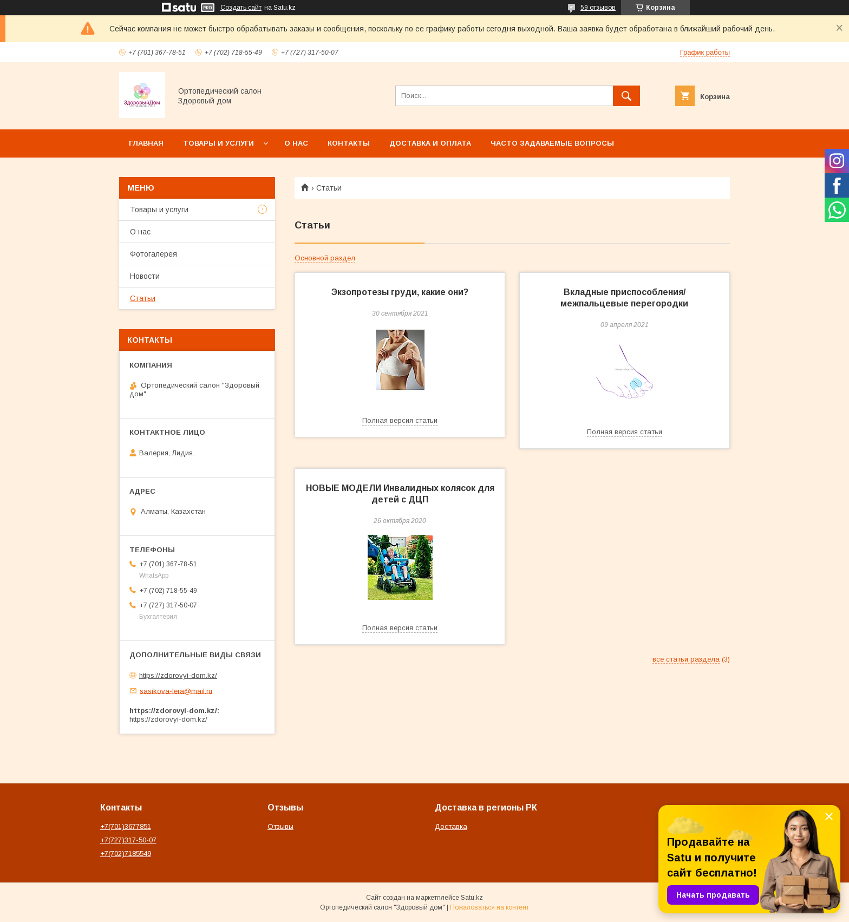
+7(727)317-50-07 (128, 840)
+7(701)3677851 (125, 826)
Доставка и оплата (430, 143)
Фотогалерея (153, 254)
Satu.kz (472, 897)
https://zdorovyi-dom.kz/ (178, 675)
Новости (145, 276)
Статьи (142, 298)
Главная (146, 143)
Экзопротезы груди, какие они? (399, 292)
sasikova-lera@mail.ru (176, 690)
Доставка (451, 826)
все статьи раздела (686, 659)
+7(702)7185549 (125, 853)
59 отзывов (598, 7)
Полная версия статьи (399, 420)
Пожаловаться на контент (489, 907)
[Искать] (626, 96)
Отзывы (280, 826)
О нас (296, 143)
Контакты (349, 143)
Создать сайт (241, 7)
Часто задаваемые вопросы (552, 143)
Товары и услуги (218, 143)
